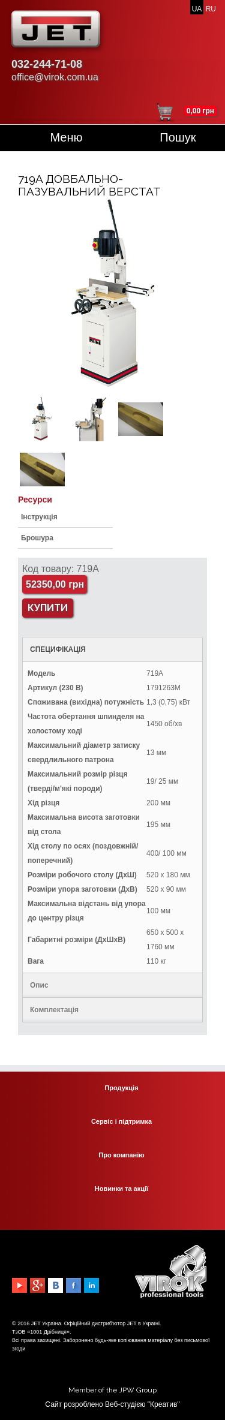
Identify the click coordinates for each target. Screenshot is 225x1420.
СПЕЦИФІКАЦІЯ (58, 649)
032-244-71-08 (46, 64)
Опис (39, 985)
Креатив (163, 1404)
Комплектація (54, 1010)
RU (211, 9)
